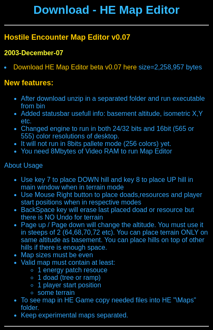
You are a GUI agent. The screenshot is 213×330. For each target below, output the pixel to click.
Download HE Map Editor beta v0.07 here (76, 67)
